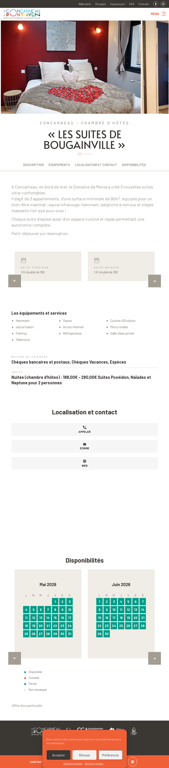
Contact (143, 4)
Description (33, 165)
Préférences (110, 755)
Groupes (100, 4)
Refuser (84, 755)
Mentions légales (73, 763)
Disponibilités (134, 165)
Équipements (59, 165)
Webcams (84, 4)
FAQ (131, 4)
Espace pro (117, 4)
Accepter (58, 755)
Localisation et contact (96, 165)
